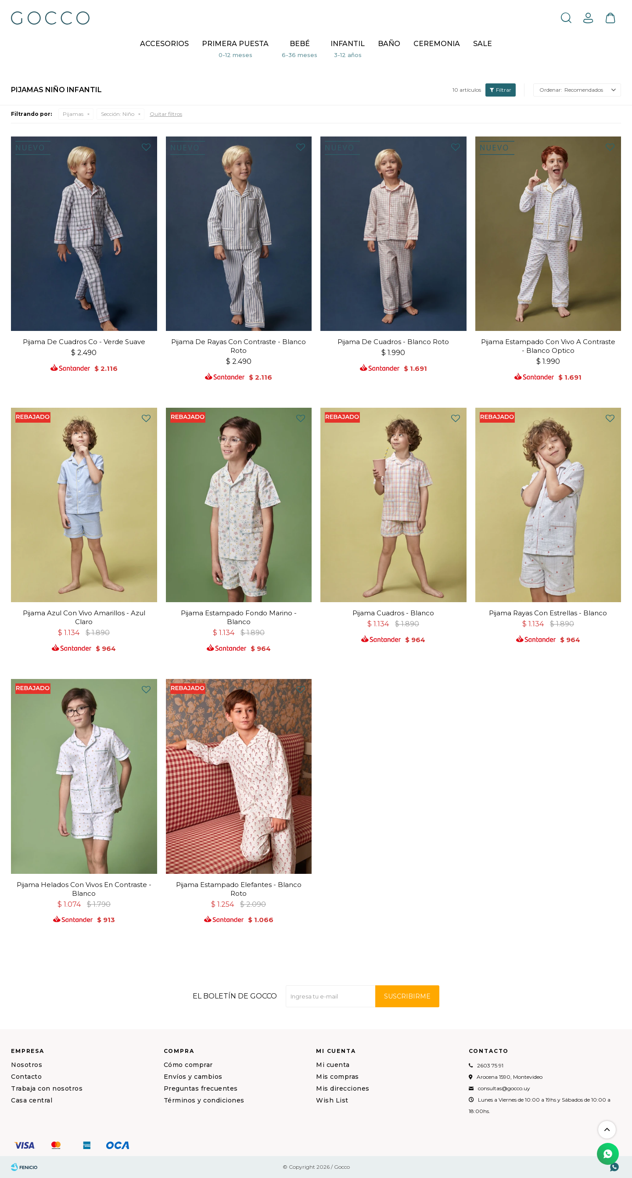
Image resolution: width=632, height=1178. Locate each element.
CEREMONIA (436, 44)
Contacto (26, 1077)
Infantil (347, 44)
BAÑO (389, 44)
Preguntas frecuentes (201, 1088)
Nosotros (26, 1065)
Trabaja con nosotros (47, 1088)
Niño (117, 114)
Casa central (31, 1100)
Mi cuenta (333, 1065)
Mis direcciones (343, 1088)
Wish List (332, 1100)
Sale (482, 44)
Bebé (300, 44)
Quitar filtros (166, 114)
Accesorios (164, 44)
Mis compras (337, 1077)
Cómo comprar (188, 1065)
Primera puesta (235, 44)
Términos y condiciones (204, 1100)
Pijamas (73, 114)
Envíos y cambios (193, 1077)
